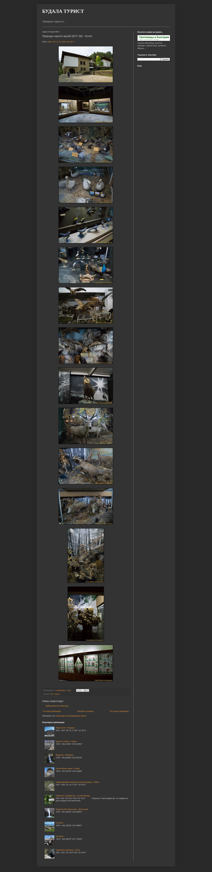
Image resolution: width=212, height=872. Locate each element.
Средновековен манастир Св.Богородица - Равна (77, 782)
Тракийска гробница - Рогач (68, 850)
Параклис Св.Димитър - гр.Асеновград (73, 796)
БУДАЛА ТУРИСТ (63, 11)
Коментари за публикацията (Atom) (70, 716)
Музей (57, 694)
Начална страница (85, 711)
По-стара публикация (119, 711)
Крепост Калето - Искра (66, 741)
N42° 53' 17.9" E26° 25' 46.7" (61, 42)
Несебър (59, 836)
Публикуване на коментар (57, 706)
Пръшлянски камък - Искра (68, 768)
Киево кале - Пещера (65, 728)
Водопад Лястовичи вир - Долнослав (72, 809)
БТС (52, 694)
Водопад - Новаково (64, 755)
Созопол (59, 823)
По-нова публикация (52, 711)
